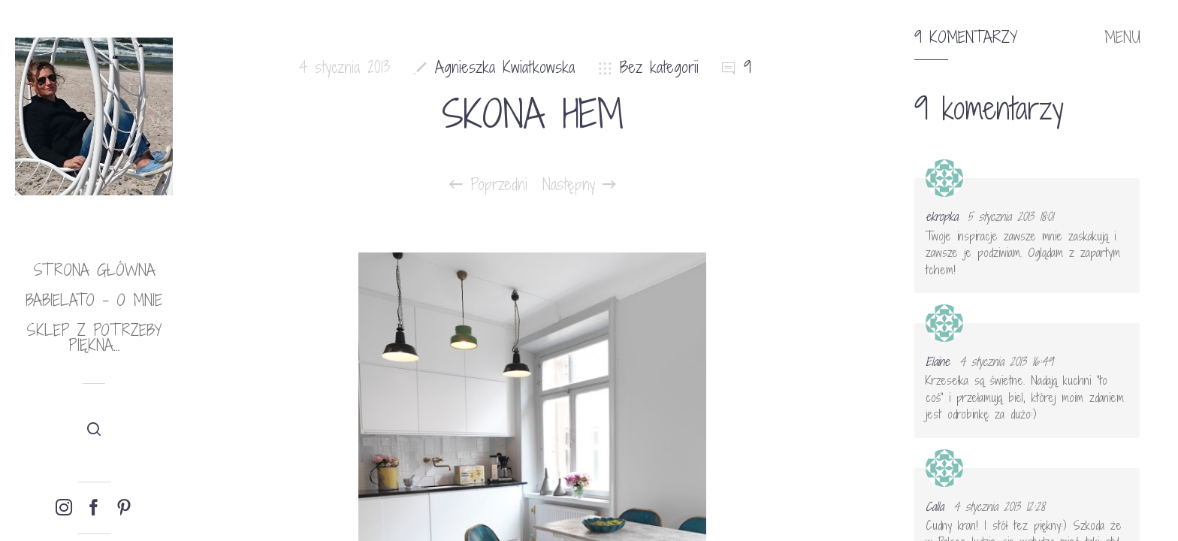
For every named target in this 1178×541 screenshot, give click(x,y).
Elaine (938, 361)
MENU (1122, 37)
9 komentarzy (965, 37)
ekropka (942, 216)
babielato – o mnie (94, 300)
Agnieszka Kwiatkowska (505, 67)
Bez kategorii (659, 67)
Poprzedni (488, 184)
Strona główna (94, 270)
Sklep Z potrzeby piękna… (94, 337)
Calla (935, 506)
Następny (579, 184)
